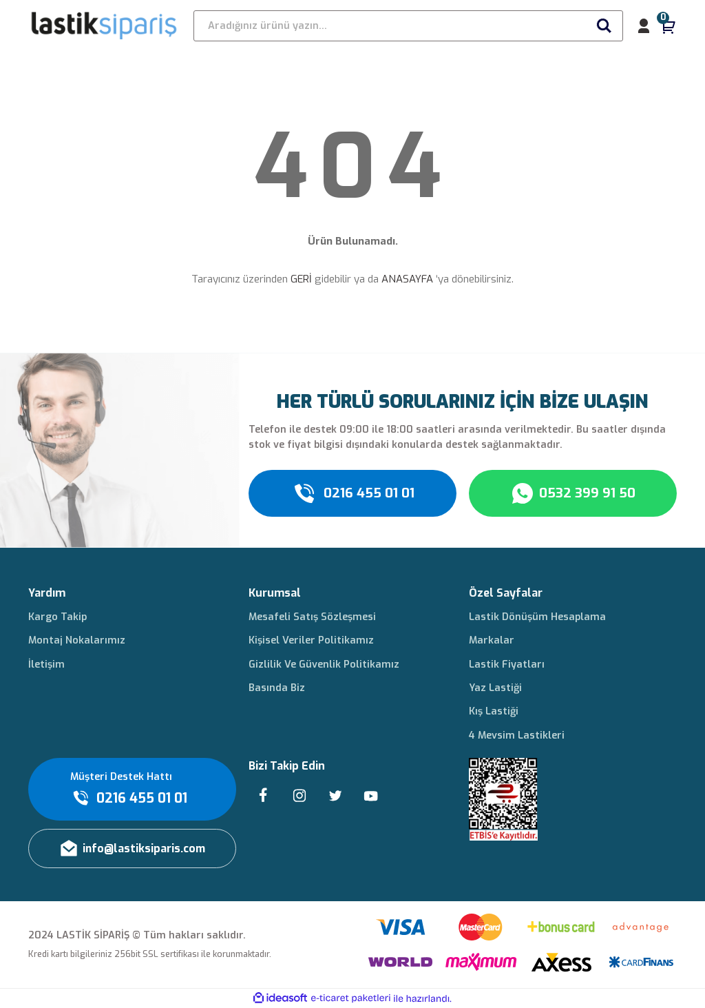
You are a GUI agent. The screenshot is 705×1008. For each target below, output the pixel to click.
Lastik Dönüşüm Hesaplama (537, 617)
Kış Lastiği (493, 711)
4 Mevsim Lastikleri (517, 735)
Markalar (491, 640)
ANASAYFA (407, 279)
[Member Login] (643, 26)
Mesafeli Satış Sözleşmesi (312, 617)
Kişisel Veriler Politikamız (311, 640)
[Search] (408, 25)
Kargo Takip (57, 617)
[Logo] (104, 25)
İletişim (46, 664)
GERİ (301, 279)
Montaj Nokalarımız (76, 640)
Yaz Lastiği (495, 688)
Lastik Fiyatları (507, 664)
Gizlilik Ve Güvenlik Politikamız (324, 664)
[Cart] (668, 26)
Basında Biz (277, 688)
